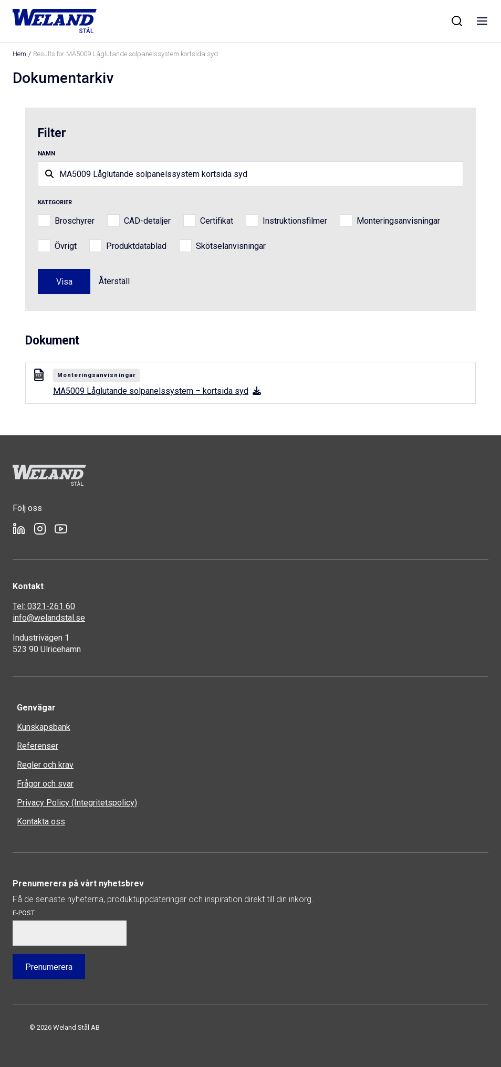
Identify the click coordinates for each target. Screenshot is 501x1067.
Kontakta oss (41, 822)
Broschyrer (75, 221)
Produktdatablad (136, 246)
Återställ (114, 281)
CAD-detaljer (147, 221)
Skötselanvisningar (231, 246)
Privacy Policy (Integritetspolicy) (77, 803)
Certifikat (216, 221)
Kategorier (55, 202)
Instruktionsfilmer (295, 221)
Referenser (37, 746)
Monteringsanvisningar (398, 221)
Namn (46, 153)
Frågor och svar (45, 784)
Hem (19, 54)
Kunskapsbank (43, 727)
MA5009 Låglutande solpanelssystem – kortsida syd (157, 391)
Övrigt (66, 246)
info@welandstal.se (49, 618)
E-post (24, 912)
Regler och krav (45, 765)
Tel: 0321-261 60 (44, 606)
